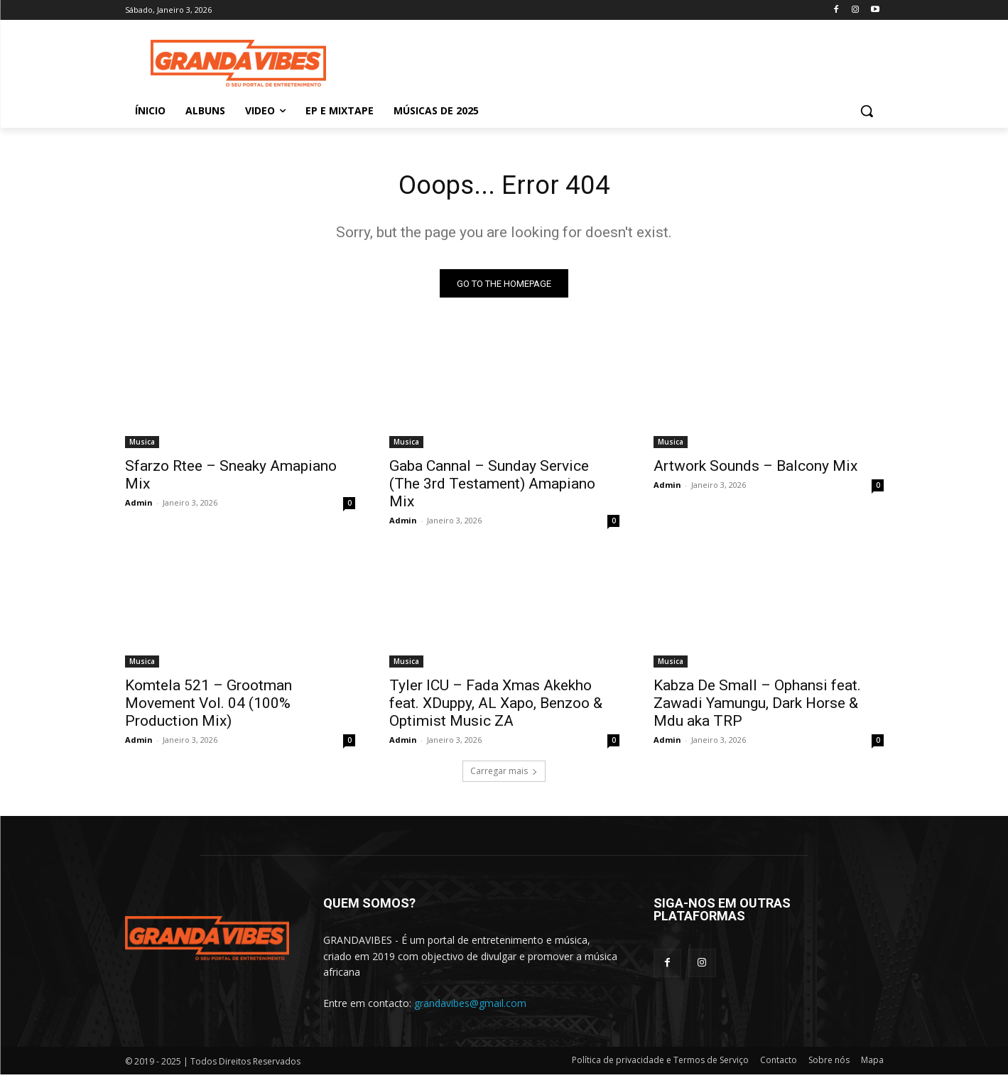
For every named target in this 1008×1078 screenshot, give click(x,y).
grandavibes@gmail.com (470, 1006)
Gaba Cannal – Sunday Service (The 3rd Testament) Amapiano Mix (492, 487)
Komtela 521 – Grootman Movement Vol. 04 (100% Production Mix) (208, 706)
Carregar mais (504, 774)
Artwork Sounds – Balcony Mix (755, 469)
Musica (142, 445)
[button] (867, 111)
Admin (139, 506)
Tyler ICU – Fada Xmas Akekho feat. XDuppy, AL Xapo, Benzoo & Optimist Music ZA (495, 706)
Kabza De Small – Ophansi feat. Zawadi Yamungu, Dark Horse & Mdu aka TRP (757, 706)
